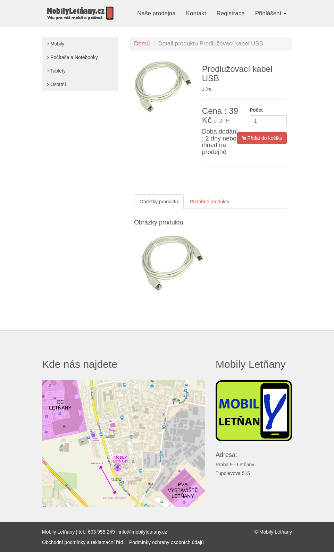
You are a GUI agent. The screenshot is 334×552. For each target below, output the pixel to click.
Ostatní (56, 84)
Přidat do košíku (262, 138)
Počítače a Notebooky (72, 57)
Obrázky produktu (159, 201)
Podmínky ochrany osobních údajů (166, 542)
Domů (142, 43)
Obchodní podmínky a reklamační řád (82, 542)
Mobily (55, 43)
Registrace (230, 13)
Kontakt (196, 13)
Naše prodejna (156, 13)
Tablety (56, 71)
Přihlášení (270, 13)
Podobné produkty (209, 201)
